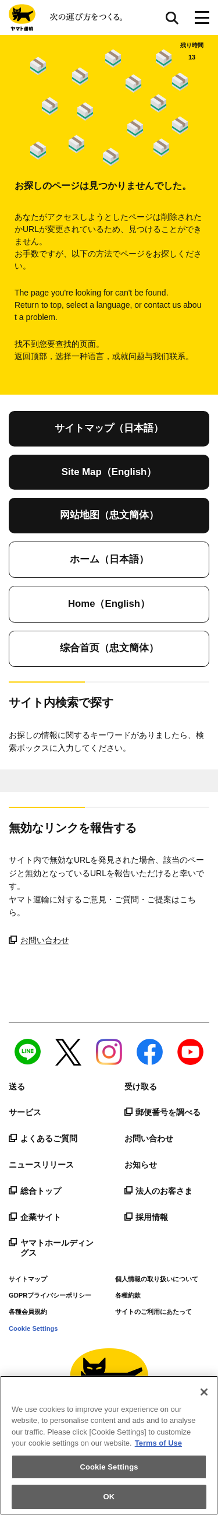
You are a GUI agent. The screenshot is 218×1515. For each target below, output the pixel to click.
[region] (109, 1445)
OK (109, 1496)
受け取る (140, 1086)
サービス (25, 1112)
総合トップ (35, 1191)
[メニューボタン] (202, 17)
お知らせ (140, 1164)
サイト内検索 (172, 17)
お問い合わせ (39, 940)
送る (17, 1086)
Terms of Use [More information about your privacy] (158, 1443)
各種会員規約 (28, 1311)
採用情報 (146, 1217)
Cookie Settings (33, 1328)
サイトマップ (28, 1278)
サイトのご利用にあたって (153, 1311)
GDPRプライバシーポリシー (50, 1295)
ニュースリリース (41, 1164)
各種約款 (128, 1295)
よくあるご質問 (43, 1138)
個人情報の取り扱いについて (156, 1278)
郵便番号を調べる (162, 1112)
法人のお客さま (158, 1191)
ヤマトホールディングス (51, 1247)
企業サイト (35, 1217)
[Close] (204, 1392)
